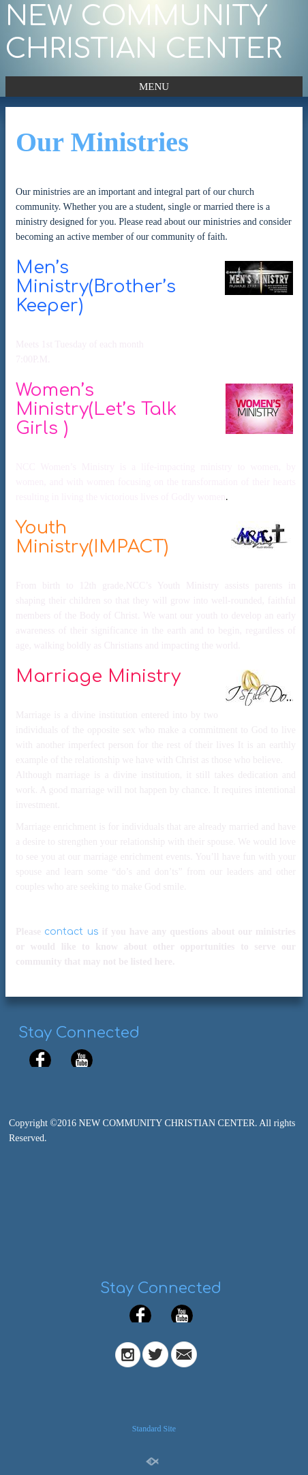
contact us (71, 932)
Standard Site (154, 1428)
